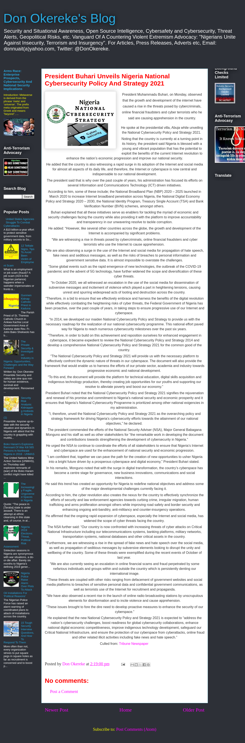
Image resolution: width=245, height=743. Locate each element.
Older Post (193, 710)
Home (125, 710)
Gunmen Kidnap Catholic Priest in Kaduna (26, 302)
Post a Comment (64, 691)
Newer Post (56, 710)
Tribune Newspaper (134, 643)
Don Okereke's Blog (59, 18)
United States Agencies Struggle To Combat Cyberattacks (19, 222)
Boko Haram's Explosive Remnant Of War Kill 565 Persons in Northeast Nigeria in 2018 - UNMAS (19, 449)
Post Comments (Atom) (136, 729)
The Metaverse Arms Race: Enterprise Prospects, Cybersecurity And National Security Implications (18, 78)
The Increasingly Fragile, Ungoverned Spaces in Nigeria (27, 492)
